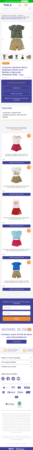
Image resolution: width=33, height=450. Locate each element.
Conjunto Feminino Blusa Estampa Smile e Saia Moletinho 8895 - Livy (16, 218)
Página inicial (7, 15)
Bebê (14, 15)
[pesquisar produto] (29, 9)
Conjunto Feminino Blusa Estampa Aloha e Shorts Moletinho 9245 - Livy (16, 187)
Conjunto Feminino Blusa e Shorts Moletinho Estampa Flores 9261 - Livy (16, 155)
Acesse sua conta (16, 94)
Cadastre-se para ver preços (16, 162)
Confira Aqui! (16, 342)
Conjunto (20, 15)
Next (30, 37)
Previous (3, 39)
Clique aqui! (25, 1)
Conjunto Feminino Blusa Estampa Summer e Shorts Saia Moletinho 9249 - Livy (16, 250)
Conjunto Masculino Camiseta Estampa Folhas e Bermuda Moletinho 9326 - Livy (16, 282)
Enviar (16, 319)
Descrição (7, 108)
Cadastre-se (16, 88)
